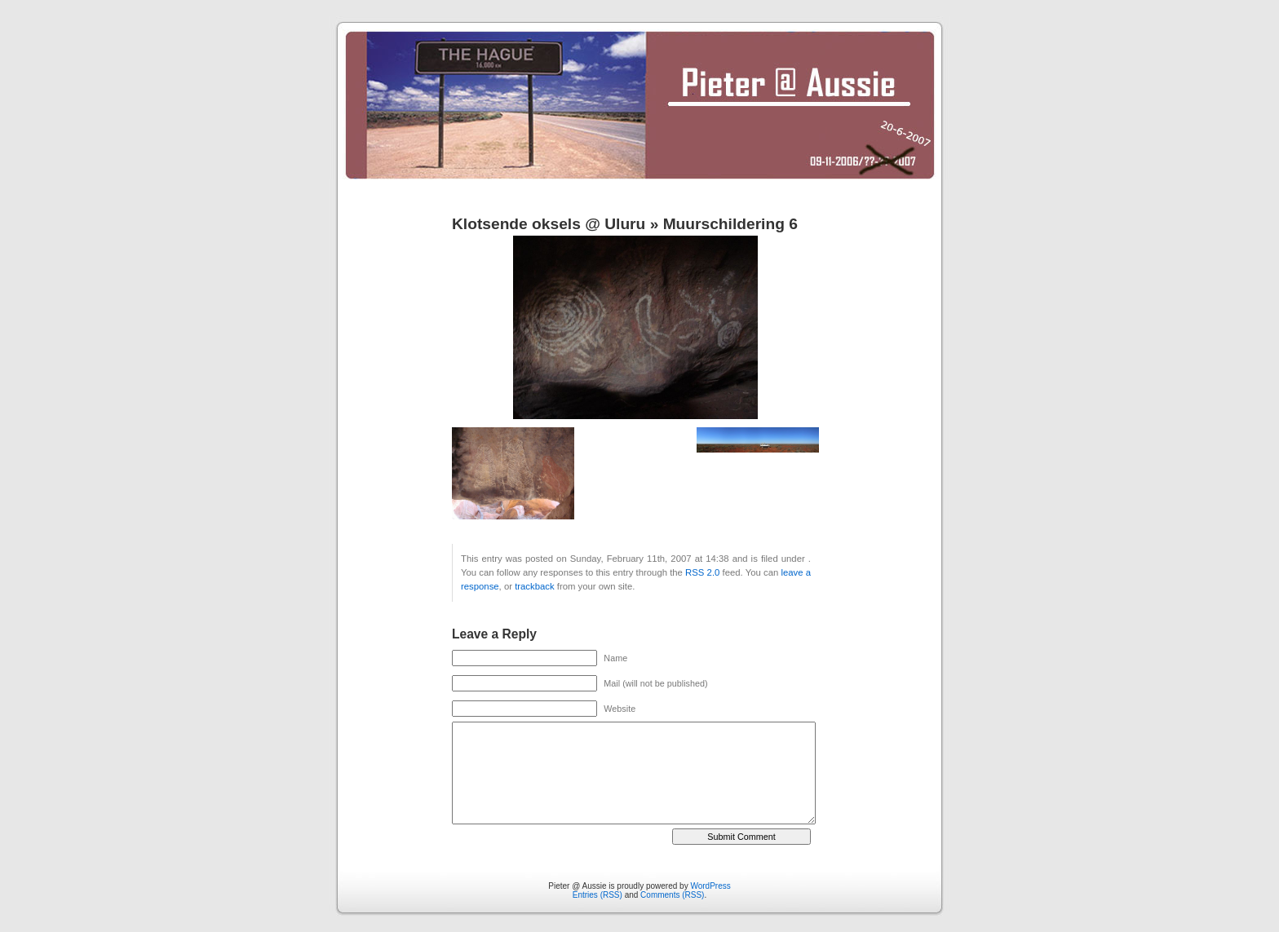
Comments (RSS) (672, 894)
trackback (534, 586)
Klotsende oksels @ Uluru (548, 223)
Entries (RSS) (597, 894)
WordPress (710, 885)
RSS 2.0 (702, 572)
